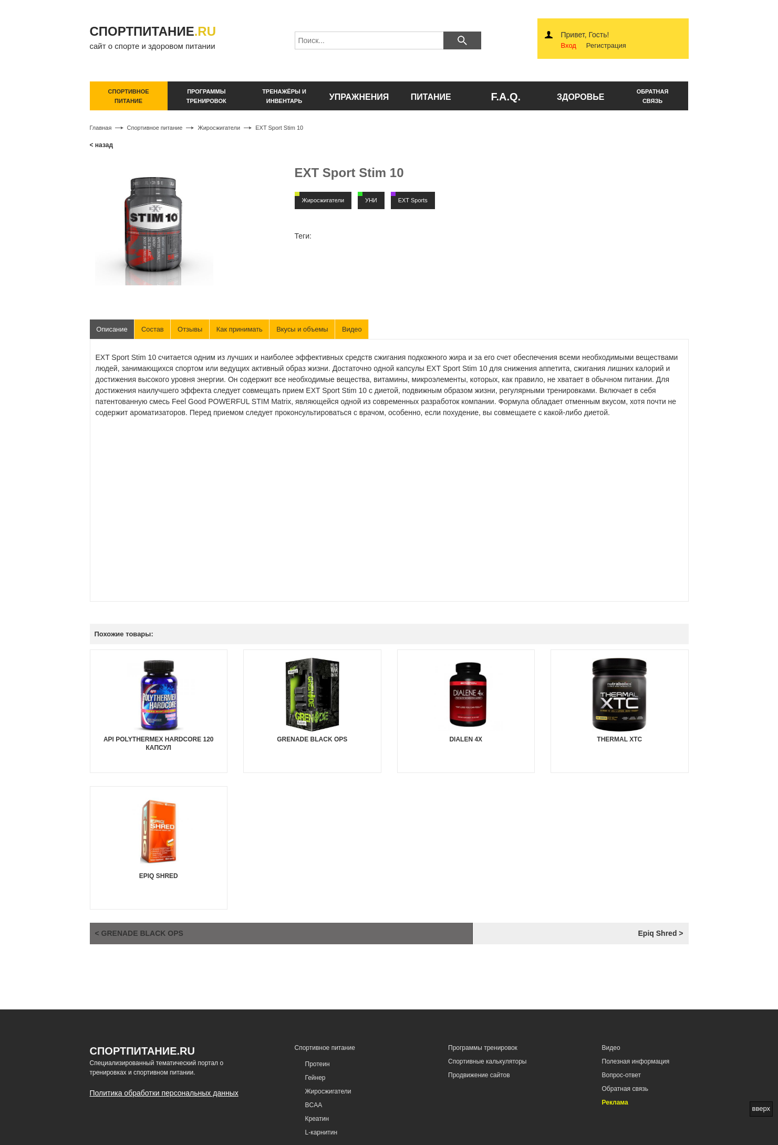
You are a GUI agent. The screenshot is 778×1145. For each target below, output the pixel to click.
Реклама (615, 1103)
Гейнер (315, 1077)
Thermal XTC (619, 739)
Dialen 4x (465, 739)
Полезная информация (636, 1061)
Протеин (317, 1064)
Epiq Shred (158, 876)
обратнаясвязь (653, 96)
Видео (355, 329)
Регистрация (606, 45)
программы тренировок (206, 96)
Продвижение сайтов (479, 1075)
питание (431, 96)
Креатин (317, 1119)
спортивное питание (128, 96)
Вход (568, 45)
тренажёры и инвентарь (284, 96)
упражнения (359, 96)
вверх (761, 1108)
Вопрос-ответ (621, 1075)
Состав (153, 329)
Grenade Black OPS (312, 739)
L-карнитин (321, 1133)
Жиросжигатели (328, 1091)
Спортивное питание (325, 1047)
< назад (101, 145)
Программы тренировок (482, 1047)
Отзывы (191, 329)
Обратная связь (625, 1088)
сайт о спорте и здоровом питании (162, 37)
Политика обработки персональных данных (164, 1093)
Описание (112, 329)
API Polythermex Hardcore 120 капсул (158, 743)
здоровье (581, 96)
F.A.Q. (506, 96)
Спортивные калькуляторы (487, 1061)
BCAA (314, 1105)
